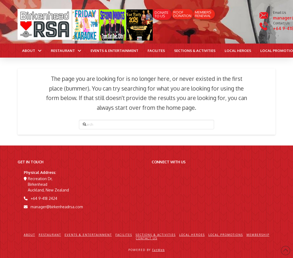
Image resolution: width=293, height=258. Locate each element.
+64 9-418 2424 (44, 198)
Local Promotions (225, 234)
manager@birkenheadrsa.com (57, 206)
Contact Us (146, 238)
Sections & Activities (156, 234)
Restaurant (50, 234)
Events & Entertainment (88, 234)
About (29, 234)
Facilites (123, 234)
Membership (258, 234)
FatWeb (158, 250)
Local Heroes (192, 234)
